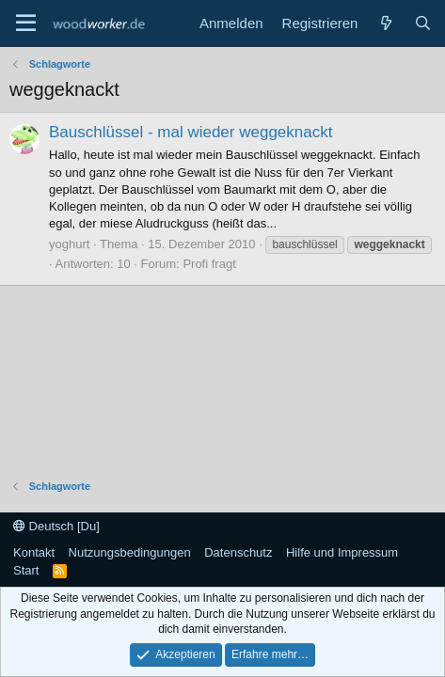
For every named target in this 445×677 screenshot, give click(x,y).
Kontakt (34, 552)
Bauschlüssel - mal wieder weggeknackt (190, 132)
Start (26, 570)
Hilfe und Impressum (342, 552)
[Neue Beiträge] (385, 23)
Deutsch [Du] (56, 526)
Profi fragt (209, 264)
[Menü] (26, 23)
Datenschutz (238, 552)
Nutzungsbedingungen (130, 552)
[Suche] (423, 23)
